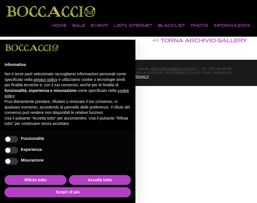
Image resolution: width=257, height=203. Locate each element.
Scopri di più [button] (68, 192)
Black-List (171, 25)
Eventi (99, 25)
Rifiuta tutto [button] (36, 180)
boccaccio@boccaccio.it (174, 68)
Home (59, 25)
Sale (78, 25)
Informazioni (232, 25)
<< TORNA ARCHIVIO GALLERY (199, 40)
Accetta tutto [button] (100, 180)
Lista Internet (133, 25)
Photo (199, 25)
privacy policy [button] (46, 79)
